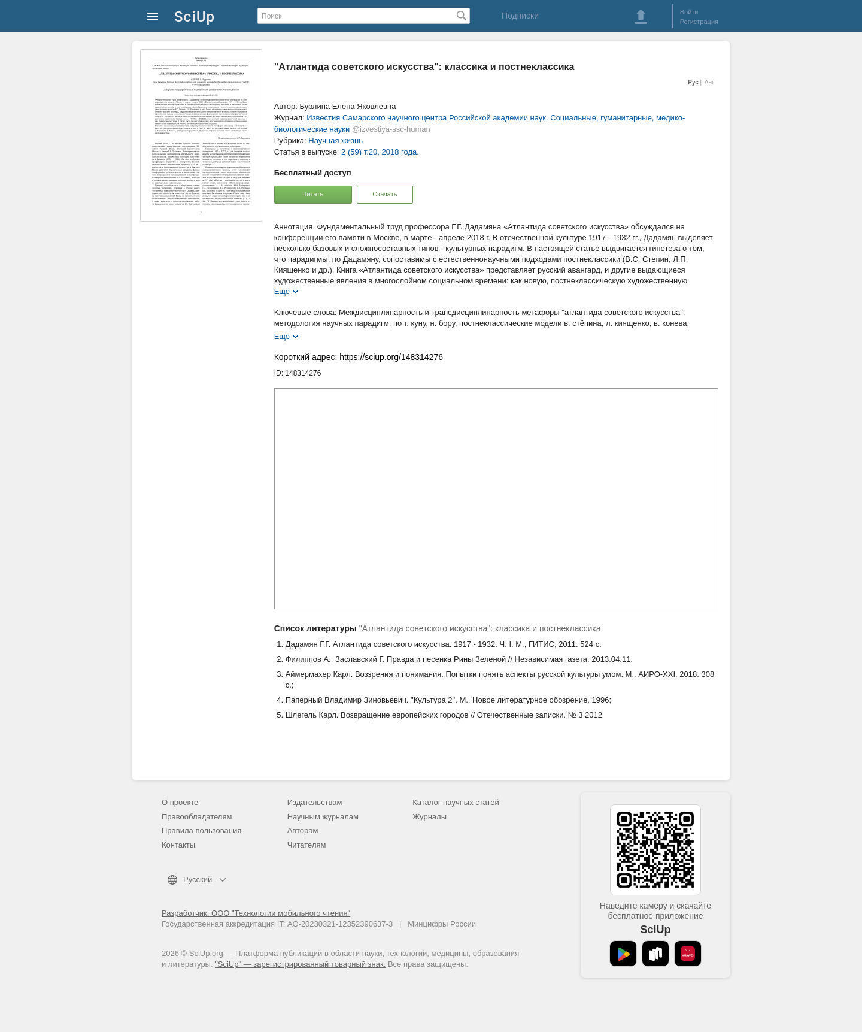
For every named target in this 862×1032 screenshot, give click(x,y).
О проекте (180, 802)
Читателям (306, 844)
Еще (282, 291)
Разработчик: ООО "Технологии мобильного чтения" (256, 913)
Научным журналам (323, 816)
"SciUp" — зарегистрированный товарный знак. (300, 964)
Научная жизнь (335, 140)
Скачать (384, 194)
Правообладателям (197, 816)
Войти (689, 12)
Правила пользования (201, 830)
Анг (709, 82)
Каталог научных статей (455, 802)
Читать (312, 194)
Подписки (520, 15)
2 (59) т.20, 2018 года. (380, 151)
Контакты (178, 844)
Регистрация (699, 21)
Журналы (429, 816)
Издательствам (314, 802)
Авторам (302, 830)
